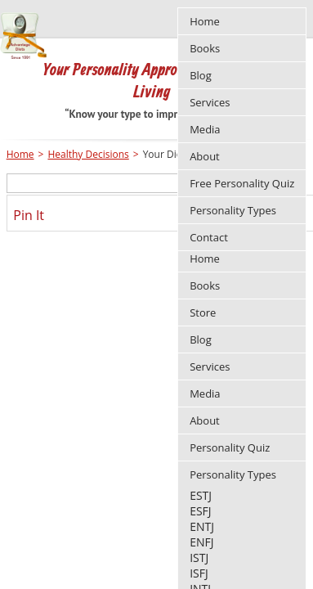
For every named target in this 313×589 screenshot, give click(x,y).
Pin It (28, 215)
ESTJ (201, 495)
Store (203, 312)
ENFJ (201, 542)
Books (205, 285)
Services (210, 366)
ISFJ (199, 573)
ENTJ (202, 526)
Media (205, 393)
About (205, 420)
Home (205, 258)
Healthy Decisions (87, 154)
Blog (201, 339)
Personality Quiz (230, 447)
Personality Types (233, 474)
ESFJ (200, 511)
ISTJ (199, 557)
